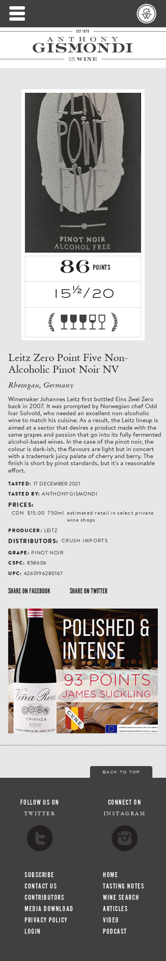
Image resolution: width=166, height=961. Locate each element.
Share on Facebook (29, 591)
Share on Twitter (89, 591)
